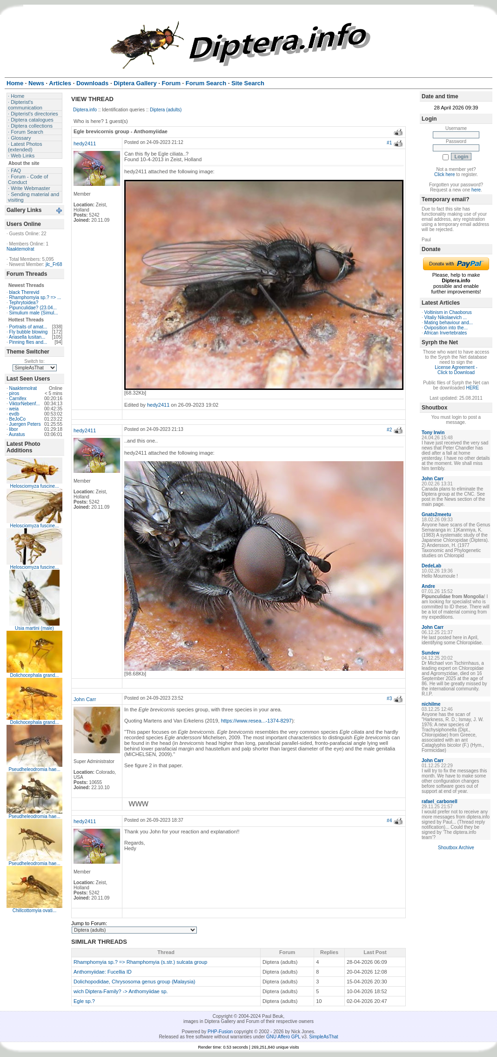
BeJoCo (17, 419)
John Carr (85, 699)
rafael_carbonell (439, 801)
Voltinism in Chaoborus (448, 312)
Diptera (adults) (165, 109)
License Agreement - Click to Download (456, 370)
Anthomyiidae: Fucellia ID (103, 972)
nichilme (431, 704)
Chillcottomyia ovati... (34, 910)
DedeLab (431, 565)
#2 (389, 429)
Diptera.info (85, 109)
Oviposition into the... (446, 327)
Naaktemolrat (20, 249)
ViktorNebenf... (24, 403)
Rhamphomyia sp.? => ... (35, 297)
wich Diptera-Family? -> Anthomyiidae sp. (121, 991)
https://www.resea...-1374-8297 (256, 720)
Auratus (17, 434)
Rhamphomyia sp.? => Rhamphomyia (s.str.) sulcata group (140, 962)
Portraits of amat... (28, 326)
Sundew (430, 652)
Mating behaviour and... (448, 322)
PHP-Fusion (220, 1031)
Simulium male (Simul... (33, 312)
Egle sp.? (84, 1001)
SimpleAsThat (323, 1036)
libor (13, 429)
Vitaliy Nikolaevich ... (445, 317)
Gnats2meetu (436, 514)
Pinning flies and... (28, 342)
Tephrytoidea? (23, 302)
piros (14, 393)
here (476, 189)
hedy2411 (85, 143)
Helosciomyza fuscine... (34, 486)
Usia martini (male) (34, 628)
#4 (389, 820)
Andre (428, 586)
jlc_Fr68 (54, 264)
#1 (389, 142)
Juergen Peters (25, 424)
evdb (14, 413)
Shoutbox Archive (456, 847)
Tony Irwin (433, 432)
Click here (444, 174)
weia (14, 408)
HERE (472, 387)
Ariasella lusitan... (27, 337)
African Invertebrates (445, 332)
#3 (389, 698)
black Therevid (24, 292)
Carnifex (18, 398)
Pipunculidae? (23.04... (33, 307)
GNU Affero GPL (283, 1036)
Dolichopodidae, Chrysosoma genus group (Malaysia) (134, 981)
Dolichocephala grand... (34, 675)
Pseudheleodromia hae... (34, 769)
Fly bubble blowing (28, 331)
